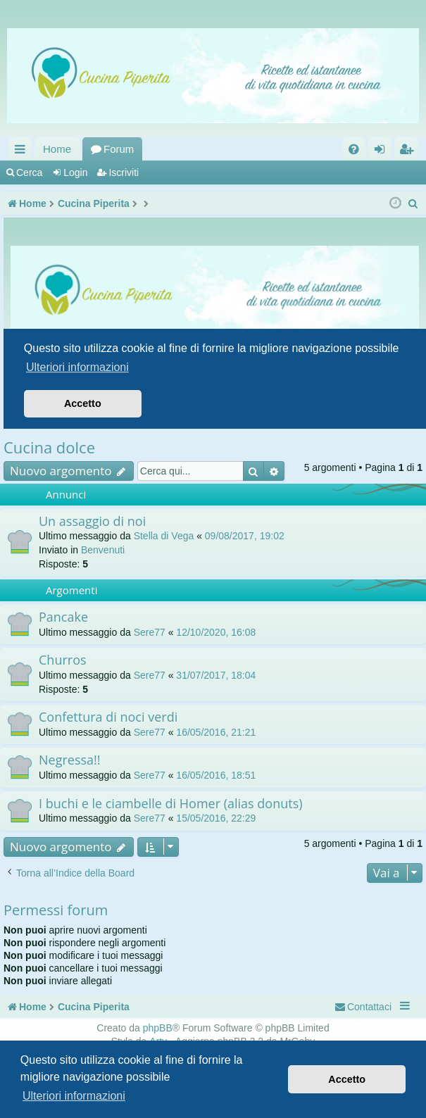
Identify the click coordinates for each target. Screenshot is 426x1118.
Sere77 (149, 632)
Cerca (29, 172)
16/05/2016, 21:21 (216, 732)
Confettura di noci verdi (108, 716)
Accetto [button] (346, 1079)
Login (75, 172)
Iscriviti (123, 172)
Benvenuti (103, 549)
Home (57, 149)
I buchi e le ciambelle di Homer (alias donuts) (171, 803)
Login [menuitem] (382, 152)
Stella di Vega (164, 535)
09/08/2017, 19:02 (244, 535)
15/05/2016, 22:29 (216, 818)
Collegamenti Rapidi (23, 152)
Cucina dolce (49, 447)
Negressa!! (70, 759)
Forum (119, 149)
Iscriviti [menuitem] (409, 152)
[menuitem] (353, 149)
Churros (63, 659)
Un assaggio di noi (92, 521)
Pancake (63, 616)
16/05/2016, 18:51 (216, 775)
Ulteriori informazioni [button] (74, 1096)
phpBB (158, 1028)
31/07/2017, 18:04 (216, 675)
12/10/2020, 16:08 (216, 632)
